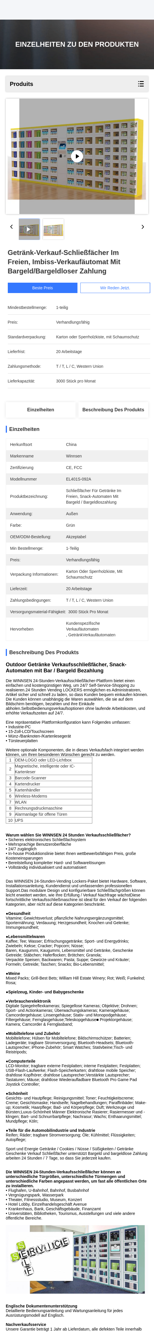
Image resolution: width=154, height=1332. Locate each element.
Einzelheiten (40, 409)
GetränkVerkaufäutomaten (99, 1303)
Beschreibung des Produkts (113, 409)
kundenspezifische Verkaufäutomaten (69, 1297)
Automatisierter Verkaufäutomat (38, 1303)
